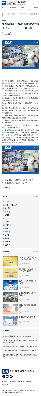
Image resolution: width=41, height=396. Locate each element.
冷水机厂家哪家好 (10, 205)
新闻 (7, 14)
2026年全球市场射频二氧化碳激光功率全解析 (17, 336)
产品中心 (13, 7)
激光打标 (6, 215)
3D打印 (5, 218)
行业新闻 (13, 14)
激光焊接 (6, 212)
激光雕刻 (6, 232)
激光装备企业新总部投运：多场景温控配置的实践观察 (20, 346)
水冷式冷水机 (6, 81)
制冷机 (5, 228)
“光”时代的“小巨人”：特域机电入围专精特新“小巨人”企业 (27, 259)
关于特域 (35, 7)
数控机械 (6, 242)
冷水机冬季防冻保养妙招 (27, 317)
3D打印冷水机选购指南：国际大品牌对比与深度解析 (19, 351)
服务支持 (28, 381)
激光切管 (6, 235)
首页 (3, 7)
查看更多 (35, 251)
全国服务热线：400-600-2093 (16, 4)
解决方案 (13, 381)
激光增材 (6, 238)
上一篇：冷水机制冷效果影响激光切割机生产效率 (17, 180)
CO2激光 (6, 222)
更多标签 (35, 196)
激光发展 (6, 245)
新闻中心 (24, 7)
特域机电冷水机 (12, 130)
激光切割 (6, 208)
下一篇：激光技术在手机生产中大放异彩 (14, 183)
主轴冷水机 (7, 202)
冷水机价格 (7, 225)
